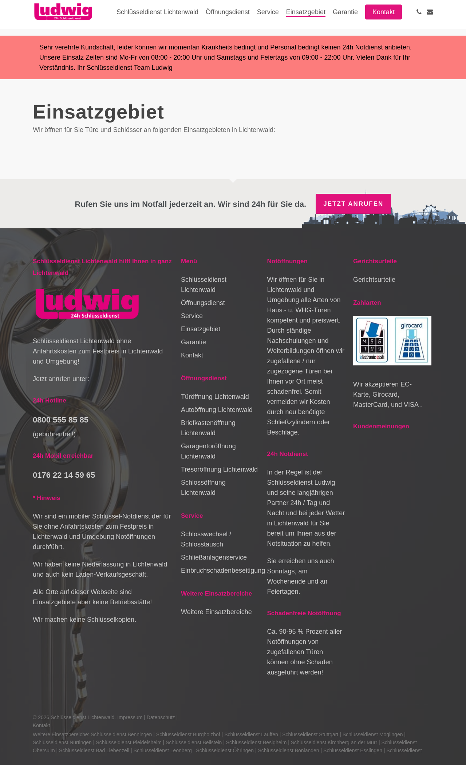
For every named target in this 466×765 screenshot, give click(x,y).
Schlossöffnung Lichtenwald (203, 487)
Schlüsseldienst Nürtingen (62, 742)
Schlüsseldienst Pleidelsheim (129, 742)
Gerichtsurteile (374, 279)
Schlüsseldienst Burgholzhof (188, 734)
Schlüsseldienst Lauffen (251, 734)
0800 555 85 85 (60, 419)
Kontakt (192, 355)
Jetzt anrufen (353, 203)
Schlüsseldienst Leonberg (163, 750)
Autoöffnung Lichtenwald (217, 409)
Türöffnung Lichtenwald (215, 396)
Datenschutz (161, 717)
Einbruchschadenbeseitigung (220, 570)
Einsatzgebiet (200, 329)
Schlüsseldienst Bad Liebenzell (94, 750)
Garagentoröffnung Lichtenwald (208, 451)
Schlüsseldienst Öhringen (225, 750)
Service (192, 316)
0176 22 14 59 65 (64, 475)
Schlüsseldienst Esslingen (352, 750)
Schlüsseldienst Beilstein (194, 742)
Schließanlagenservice (214, 557)
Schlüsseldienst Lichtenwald (203, 284)
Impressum (129, 717)
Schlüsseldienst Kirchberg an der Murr (334, 742)
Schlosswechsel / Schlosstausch (206, 539)
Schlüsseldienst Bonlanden (288, 750)
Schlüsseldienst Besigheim (256, 742)
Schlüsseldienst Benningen (121, 734)
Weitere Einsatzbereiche (216, 612)
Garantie (193, 342)
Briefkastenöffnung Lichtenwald (208, 428)
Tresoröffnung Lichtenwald (219, 469)
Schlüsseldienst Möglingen (373, 734)
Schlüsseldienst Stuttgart (310, 734)
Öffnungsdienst (203, 303)
